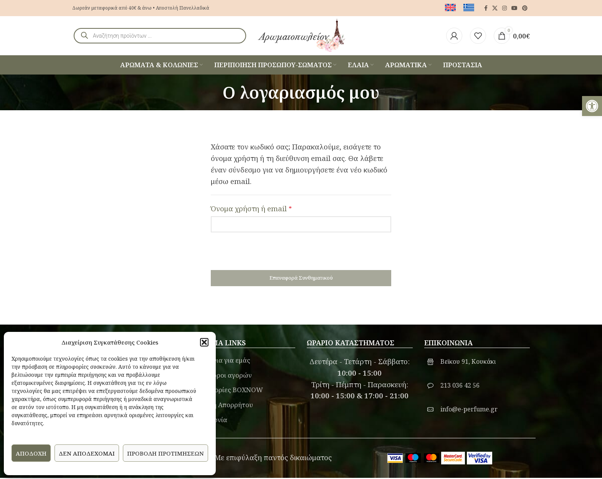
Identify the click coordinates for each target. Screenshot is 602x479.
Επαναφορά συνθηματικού (301, 278)
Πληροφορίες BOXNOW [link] (226, 390)
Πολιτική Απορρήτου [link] (221, 405)
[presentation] (269, 256)
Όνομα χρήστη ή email (251, 209)
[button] (204, 342)
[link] (592, 106)
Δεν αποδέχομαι (87, 453)
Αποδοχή (31, 453)
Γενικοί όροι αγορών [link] (221, 375)
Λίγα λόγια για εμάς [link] (220, 361)
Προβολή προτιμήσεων (165, 453)
